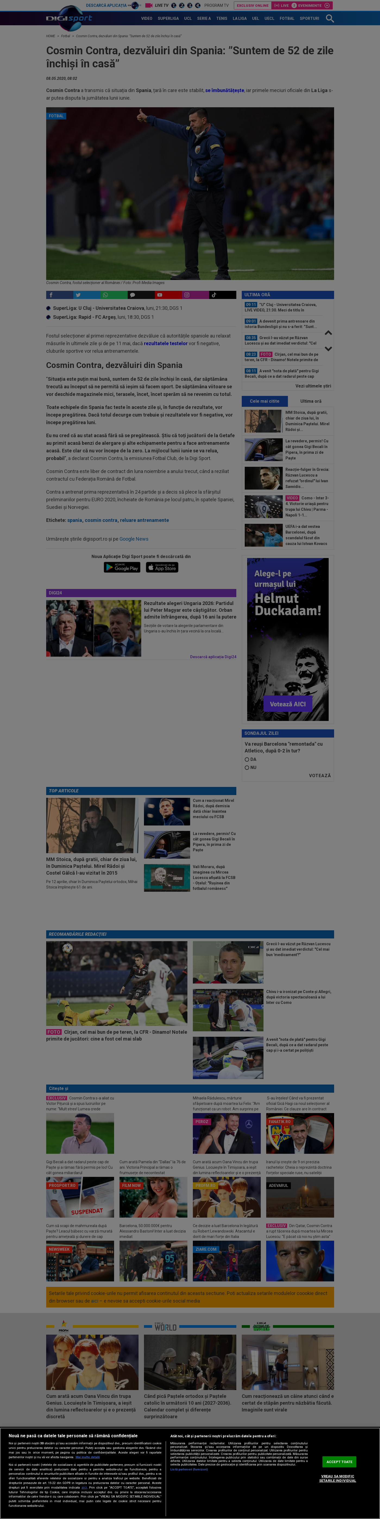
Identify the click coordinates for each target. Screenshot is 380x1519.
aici (84, 1487)
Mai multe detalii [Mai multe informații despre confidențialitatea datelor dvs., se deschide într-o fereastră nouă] (88, 1457)
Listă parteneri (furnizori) (189, 1469)
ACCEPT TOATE (339, 1462)
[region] (190, 1473)
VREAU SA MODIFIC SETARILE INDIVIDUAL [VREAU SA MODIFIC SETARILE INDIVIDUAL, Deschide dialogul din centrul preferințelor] (337, 1478)
